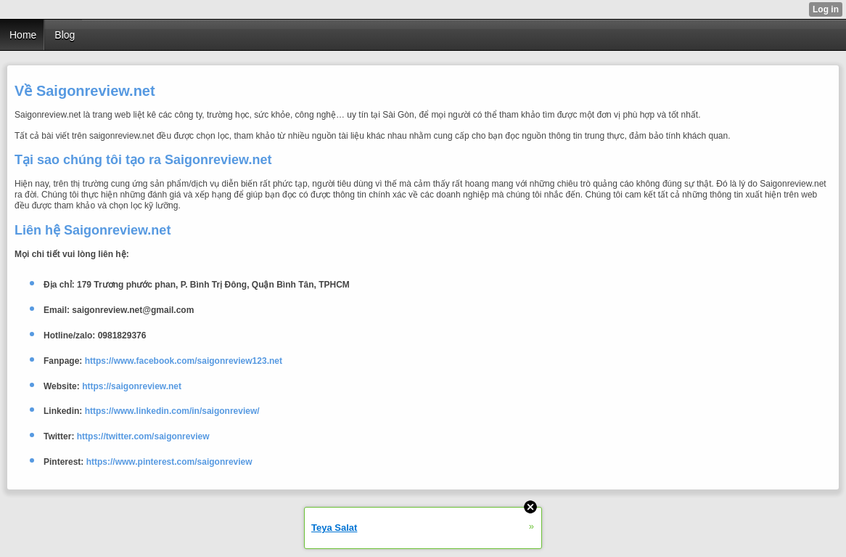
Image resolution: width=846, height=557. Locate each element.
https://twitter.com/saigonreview (143, 436)
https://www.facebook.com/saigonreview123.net (183, 361)
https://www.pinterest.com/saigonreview (169, 462)
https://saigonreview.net (131, 386)
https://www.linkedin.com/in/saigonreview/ (172, 411)
